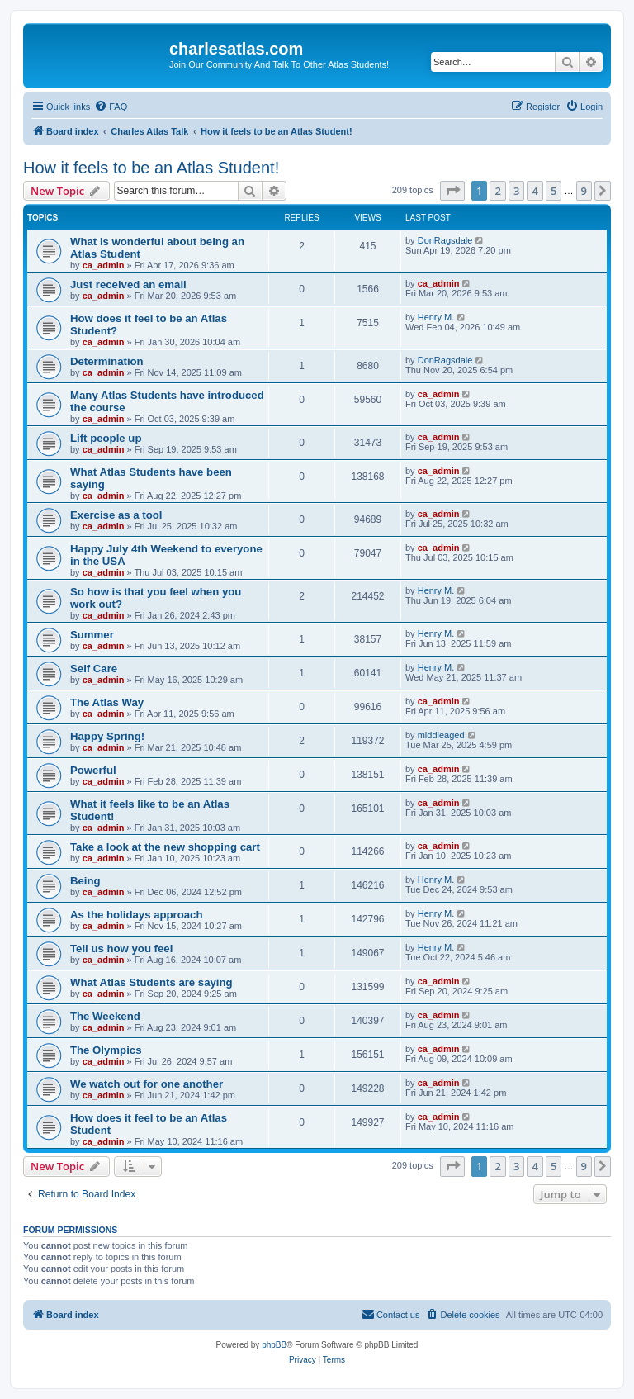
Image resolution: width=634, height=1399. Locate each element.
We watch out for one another (146, 1084)
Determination (107, 361)
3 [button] (516, 190)
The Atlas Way (107, 702)
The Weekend (105, 1016)
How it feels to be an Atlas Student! (151, 168)
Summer (92, 634)
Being (85, 881)
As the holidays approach (136, 914)
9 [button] (584, 190)
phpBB (274, 1344)
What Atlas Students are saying (151, 982)
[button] (452, 191)
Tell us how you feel (121, 948)
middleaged (441, 735)
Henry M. (436, 317)
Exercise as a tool (116, 515)
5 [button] (553, 190)
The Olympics (105, 1050)
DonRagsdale (445, 240)
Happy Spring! (107, 736)
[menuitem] (110, 106)
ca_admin (104, 265)
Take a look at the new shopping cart (165, 847)
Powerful (93, 770)
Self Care (93, 668)
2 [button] (497, 190)
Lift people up (105, 438)
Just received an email (128, 284)
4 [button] (534, 190)
